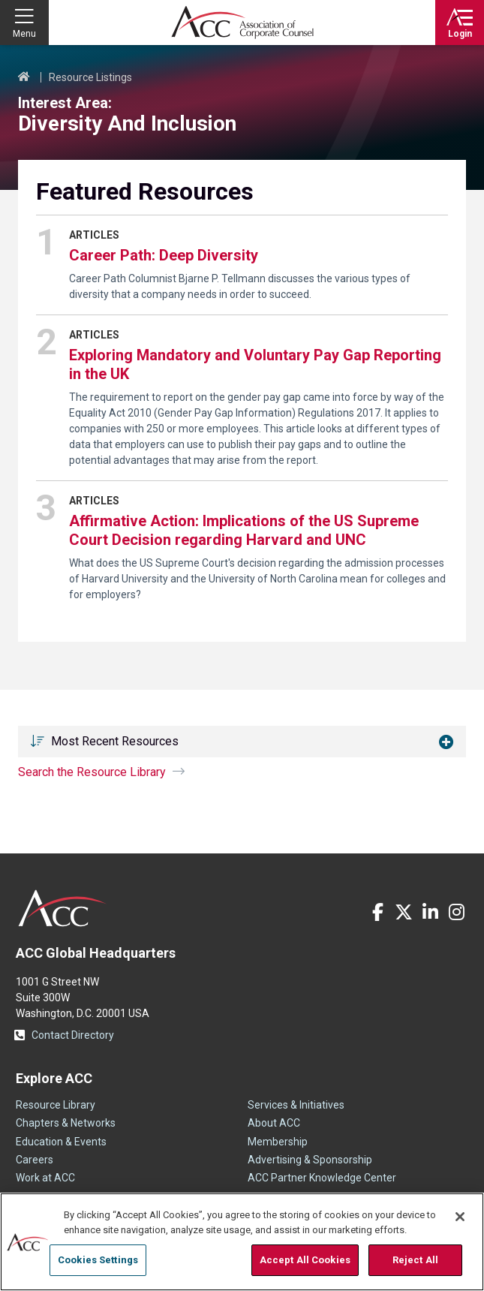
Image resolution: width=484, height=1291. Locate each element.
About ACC (274, 1123)
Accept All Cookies (305, 1259)
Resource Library (55, 1105)
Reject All (415, 1259)
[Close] (459, 1216)
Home (24, 77)
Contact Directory (73, 1035)
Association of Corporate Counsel (242, 22)
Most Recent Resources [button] (115, 741)
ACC (63, 908)
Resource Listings (90, 77)
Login (460, 34)
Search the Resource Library (92, 772)
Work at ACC (45, 1178)
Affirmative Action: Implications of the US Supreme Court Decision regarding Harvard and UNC (244, 530)
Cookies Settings (98, 1259)
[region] (242, 1242)
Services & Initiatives (296, 1105)
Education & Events (61, 1142)
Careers (34, 1160)
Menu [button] (24, 34)
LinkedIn (430, 912)
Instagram (456, 912)
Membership (278, 1142)
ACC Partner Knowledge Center (322, 1178)
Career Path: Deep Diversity (163, 255)
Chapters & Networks (66, 1123)
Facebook (377, 912)
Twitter (404, 912)
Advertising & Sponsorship (310, 1160)
